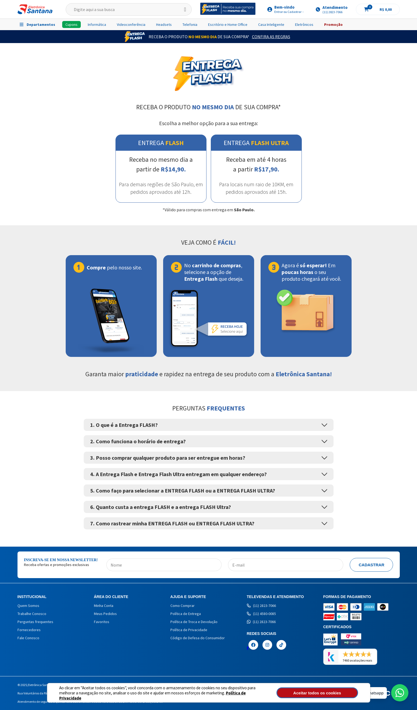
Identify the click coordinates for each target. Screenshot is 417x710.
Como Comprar (182, 605)
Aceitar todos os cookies (329, 693)
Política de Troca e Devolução (194, 621)
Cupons (71, 24)
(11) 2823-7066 (261, 605)
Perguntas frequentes (35, 621)
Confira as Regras (271, 36)
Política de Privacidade (227, 695)
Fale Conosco (28, 637)
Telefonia (190, 24)
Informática (97, 24)
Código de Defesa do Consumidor (197, 637)
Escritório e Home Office (227, 24)
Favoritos (101, 621)
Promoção (333, 24)
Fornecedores (29, 629)
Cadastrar (371, 565)
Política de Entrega (185, 613)
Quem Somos (28, 605)
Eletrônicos (304, 24)
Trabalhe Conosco (31, 613)
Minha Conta (103, 605)
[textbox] (129, 9)
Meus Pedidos (105, 613)
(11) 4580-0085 (261, 613)
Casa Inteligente (271, 24)
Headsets (164, 24)
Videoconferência (131, 24)
